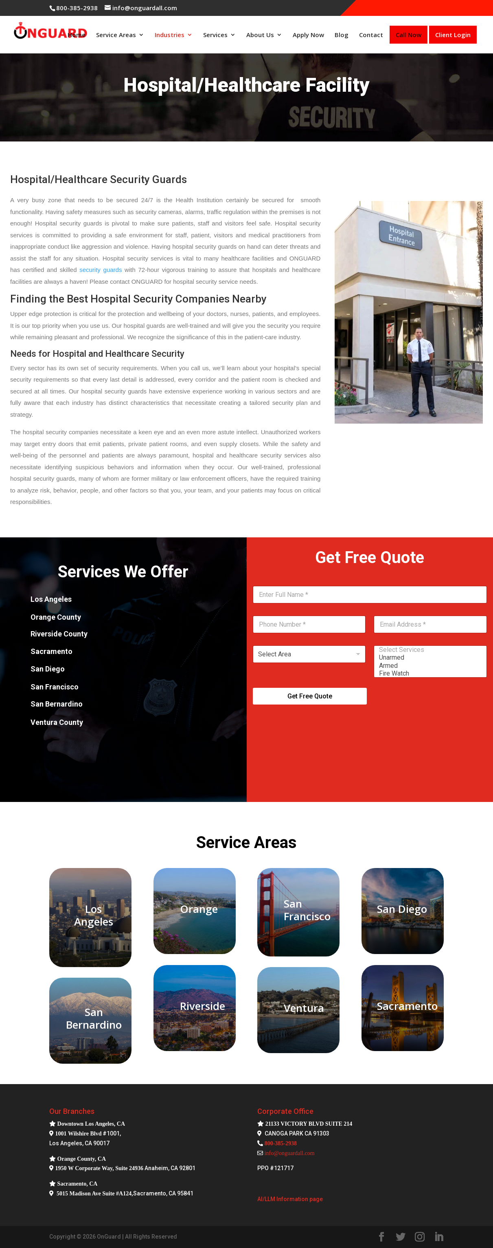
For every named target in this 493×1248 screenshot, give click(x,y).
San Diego (402, 908)
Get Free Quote (309, 696)
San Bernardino (94, 1018)
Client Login (453, 35)
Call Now (408, 35)
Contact (371, 35)
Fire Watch (428, 673)
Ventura (304, 1008)
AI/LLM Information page (290, 1199)
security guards (100, 269)
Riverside (202, 1005)
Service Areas (116, 35)
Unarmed (428, 657)
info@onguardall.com (290, 1153)
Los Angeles (93, 915)
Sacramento (407, 1005)
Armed (428, 665)
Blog (341, 35)
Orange (199, 908)
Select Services (428, 650)
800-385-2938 (77, 8)
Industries (169, 35)
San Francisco (307, 909)
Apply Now (308, 35)
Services (215, 35)
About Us (260, 35)
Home (76, 35)
